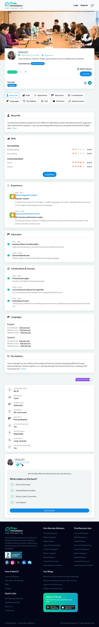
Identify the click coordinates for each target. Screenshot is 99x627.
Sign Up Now (49, 510)
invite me (86, 74)
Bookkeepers (49, 557)
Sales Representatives (52, 565)
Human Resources (51, 561)
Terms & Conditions (26, 623)
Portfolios (59, 101)
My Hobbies (29, 101)
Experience (40, 95)
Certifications (75, 95)
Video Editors (49, 541)
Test (44, 101)
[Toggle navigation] (92, 5)
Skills (26, 95)
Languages (12, 101)
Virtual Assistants (50, 533)
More (14, 128)
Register (84, 5)
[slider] (78, 149)
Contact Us (9, 610)
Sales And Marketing (51, 545)
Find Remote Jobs (83, 528)
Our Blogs (48, 571)
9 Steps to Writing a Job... (53, 588)
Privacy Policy (10, 623)
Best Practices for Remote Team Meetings (61, 576)
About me (12, 95)
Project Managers (50, 549)
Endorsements (77, 101)
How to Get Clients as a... (53, 584)
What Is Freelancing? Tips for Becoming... (60, 580)
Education (57, 95)
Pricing (8, 588)
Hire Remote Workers (53, 528)
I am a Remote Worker (14, 580)
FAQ (7, 584)
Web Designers (49, 537)
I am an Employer (12, 576)
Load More (49, 174)
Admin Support (49, 553)
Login (75, 5)
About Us (9, 606)
